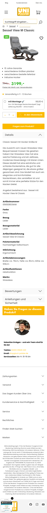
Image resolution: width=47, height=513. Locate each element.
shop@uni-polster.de (19, 353)
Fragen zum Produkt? (23, 126)
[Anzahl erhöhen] (13, 115)
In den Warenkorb (30, 114)
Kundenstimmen (21, 3)
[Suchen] (40, 22)
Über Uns (39, 3)
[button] (23, 135)
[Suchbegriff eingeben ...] (20, 21)
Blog (6, 3)
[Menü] (6, 12)
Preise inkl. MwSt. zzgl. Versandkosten (17, 87)
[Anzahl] (9, 115)
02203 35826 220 (18, 350)
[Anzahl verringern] (5, 115)
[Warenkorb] (38, 12)
